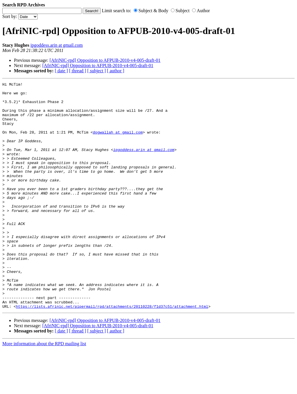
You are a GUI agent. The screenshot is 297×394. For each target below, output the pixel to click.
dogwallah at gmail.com (118, 142)
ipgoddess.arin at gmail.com (56, 45)
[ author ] (115, 70)
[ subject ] (96, 70)
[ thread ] (77, 70)
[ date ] (61, 70)
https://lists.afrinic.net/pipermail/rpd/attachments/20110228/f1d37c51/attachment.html (112, 351)
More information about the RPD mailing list (44, 388)
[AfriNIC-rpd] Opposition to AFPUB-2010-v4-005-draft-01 (105, 60)
